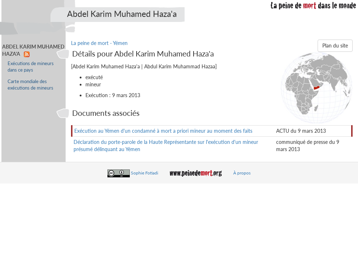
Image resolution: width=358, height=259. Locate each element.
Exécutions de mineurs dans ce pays (31, 67)
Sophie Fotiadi (144, 173)
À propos (242, 173)
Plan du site (335, 45)
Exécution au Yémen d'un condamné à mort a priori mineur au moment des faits (163, 131)
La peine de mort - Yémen (99, 43)
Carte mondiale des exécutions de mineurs (30, 85)
